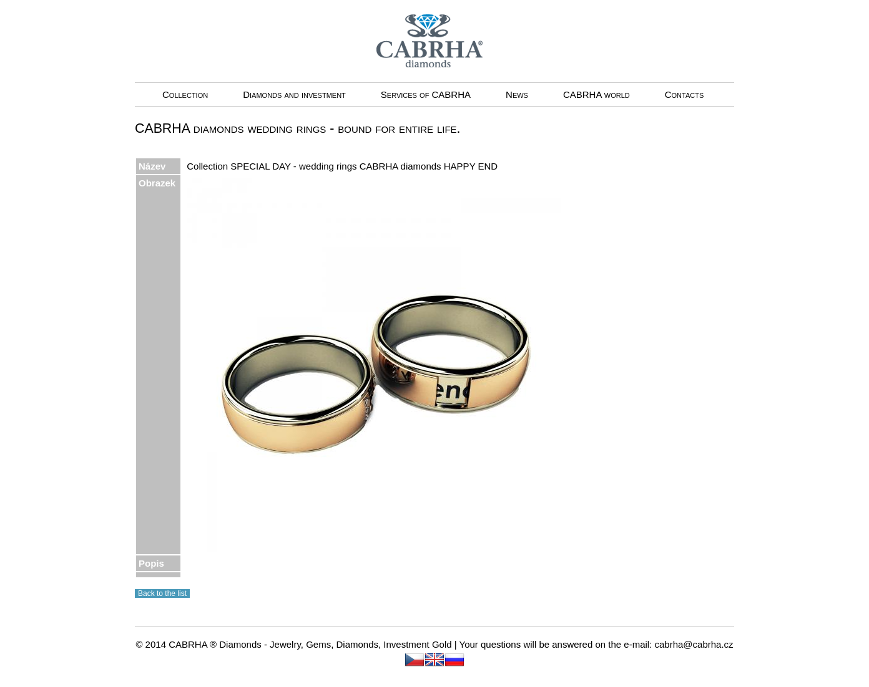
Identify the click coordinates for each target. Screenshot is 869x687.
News (517, 94)
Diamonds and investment (294, 94)
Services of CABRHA (426, 94)
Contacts (684, 94)
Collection (185, 94)
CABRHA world (596, 94)
